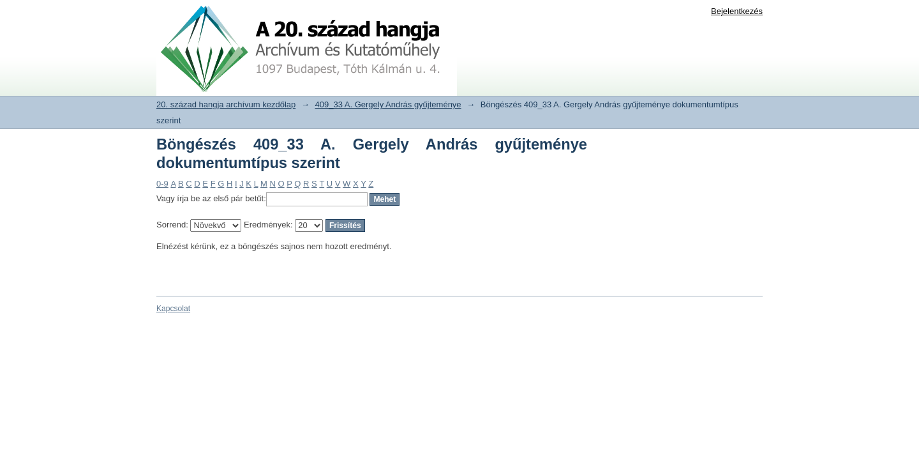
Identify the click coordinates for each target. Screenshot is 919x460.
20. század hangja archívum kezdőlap (225, 104)
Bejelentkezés (737, 11)
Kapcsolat (173, 308)
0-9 (162, 183)
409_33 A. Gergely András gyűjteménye (388, 104)
